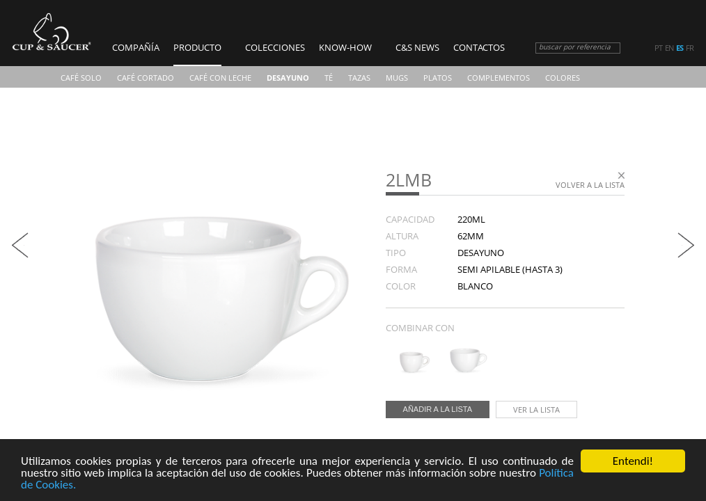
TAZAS (359, 77)
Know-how (345, 47)
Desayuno (288, 77)
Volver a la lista (590, 185)
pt (658, 48)
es (679, 48)
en (669, 48)
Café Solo (81, 77)
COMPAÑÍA (135, 47)
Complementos (498, 77)
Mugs (397, 77)
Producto (197, 47)
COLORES (562, 77)
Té (328, 77)
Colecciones (275, 47)
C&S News (417, 47)
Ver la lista (536, 409)
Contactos (479, 47)
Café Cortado (145, 77)
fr (689, 48)
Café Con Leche (220, 77)
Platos (437, 77)
